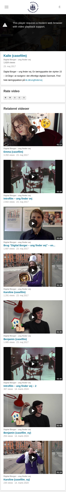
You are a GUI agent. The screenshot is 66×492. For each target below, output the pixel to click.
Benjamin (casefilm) (15, 339)
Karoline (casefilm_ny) (17, 479)
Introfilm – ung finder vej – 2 (20, 386)
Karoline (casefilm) (15, 292)
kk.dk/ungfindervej (33, 80)
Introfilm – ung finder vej (18, 198)
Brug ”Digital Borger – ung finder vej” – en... (29, 245)
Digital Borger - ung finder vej (17, 60)
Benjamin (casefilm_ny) (17, 432)
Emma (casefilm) (13, 151)
